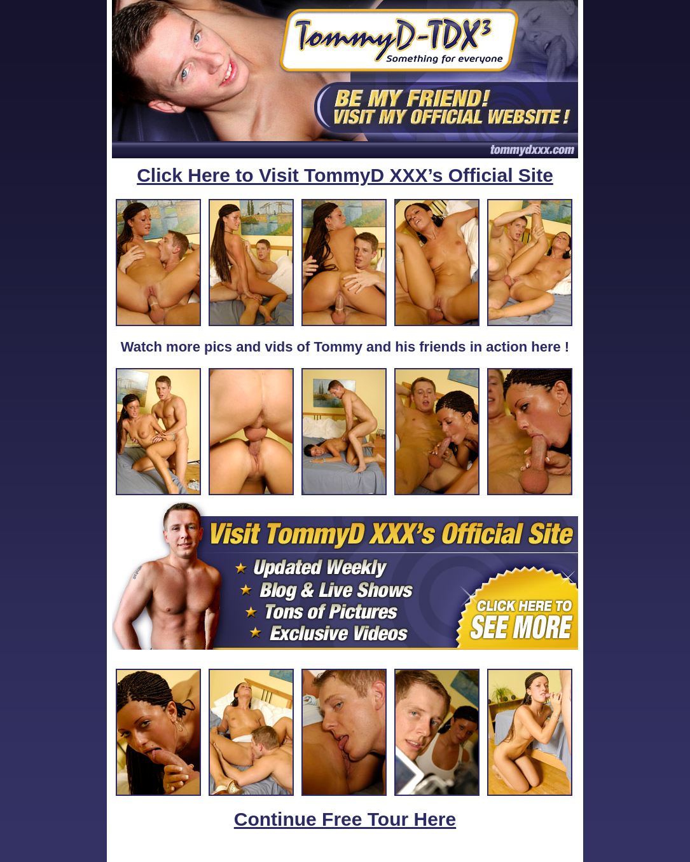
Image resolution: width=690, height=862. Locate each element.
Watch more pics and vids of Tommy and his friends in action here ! (345, 347)
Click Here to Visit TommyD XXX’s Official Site (345, 175)
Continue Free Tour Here (345, 819)
